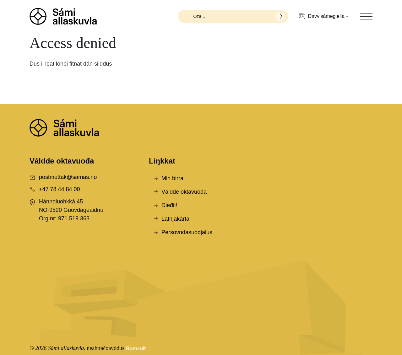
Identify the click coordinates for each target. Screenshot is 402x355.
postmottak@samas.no (68, 177)
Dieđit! (169, 205)
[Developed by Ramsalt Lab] (136, 348)
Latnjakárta (175, 219)
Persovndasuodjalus (186, 232)
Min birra (172, 178)
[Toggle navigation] (366, 16)
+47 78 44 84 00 (59, 189)
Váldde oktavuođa (184, 192)
